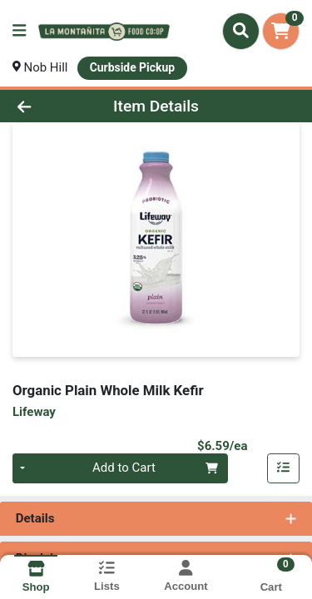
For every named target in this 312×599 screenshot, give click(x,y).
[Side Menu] (19, 31)
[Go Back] (48, 106)
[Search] (241, 30)
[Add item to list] (283, 468)
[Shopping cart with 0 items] (281, 31)
